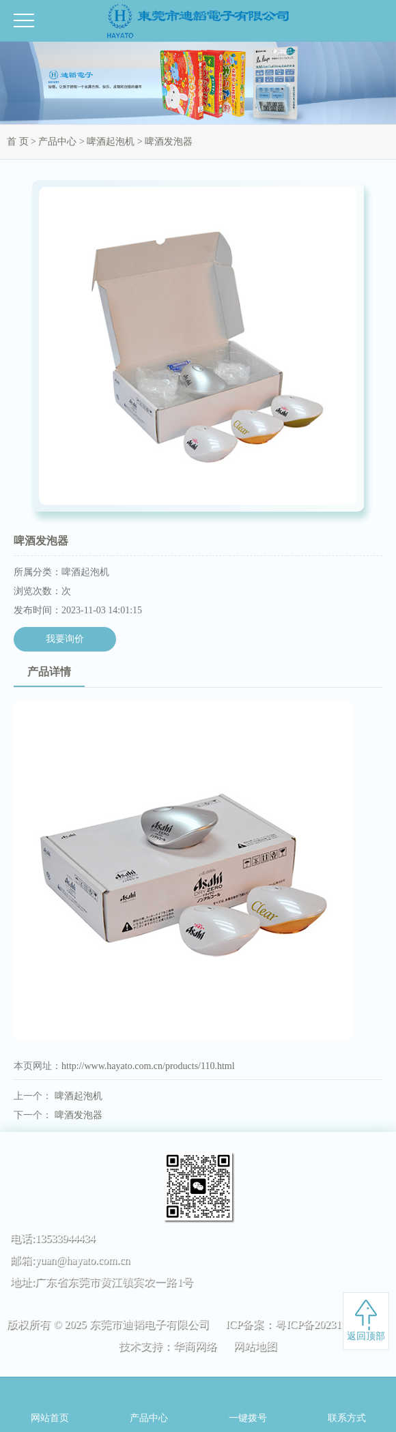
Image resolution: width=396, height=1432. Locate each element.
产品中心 (57, 141)
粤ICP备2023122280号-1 (331, 1324)
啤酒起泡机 (111, 141)
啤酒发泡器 (78, 1115)
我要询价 (65, 639)
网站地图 (255, 1345)
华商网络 (195, 1345)
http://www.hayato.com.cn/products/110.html (148, 1066)
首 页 (18, 141)
